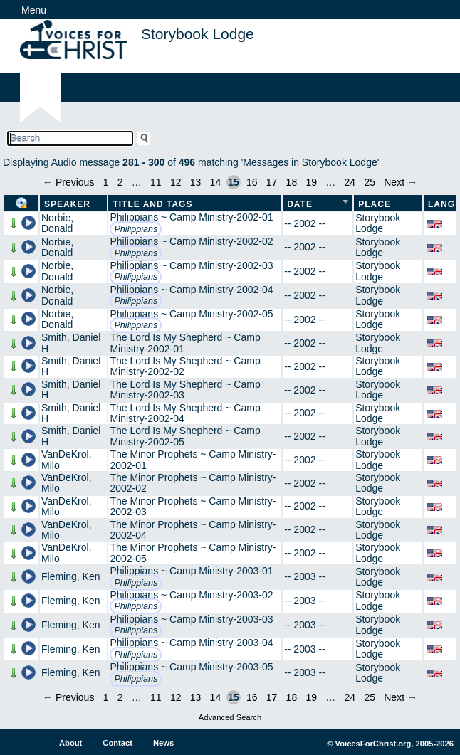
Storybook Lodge (377, 223)
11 (156, 182)
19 (311, 182)
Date (300, 204)
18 (292, 182)
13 (196, 182)
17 (272, 182)
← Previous (68, 182)
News (163, 743)
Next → (400, 182)
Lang (441, 204)
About (70, 743)
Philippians (135, 229)
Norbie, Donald (57, 223)
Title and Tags (152, 204)
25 (369, 182)
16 (252, 182)
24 (350, 182)
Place (374, 204)
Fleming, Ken (70, 576)
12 (176, 182)
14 (215, 182)
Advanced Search (230, 717)
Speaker (67, 204)
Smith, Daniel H (70, 343)
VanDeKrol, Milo (66, 459)
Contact (117, 743)
